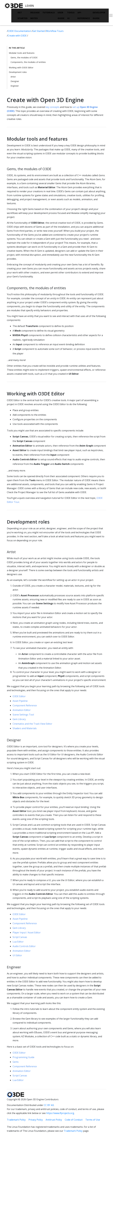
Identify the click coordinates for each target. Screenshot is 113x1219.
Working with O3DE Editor (21, 67)
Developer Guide (99, 15)
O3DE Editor (19, 696)
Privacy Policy (35, 1119)
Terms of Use (92, 1119)
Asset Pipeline (20, 700)
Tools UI (71, 15)
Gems (16, 1061)
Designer (15, 81)
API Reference (83, 15)
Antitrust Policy (54, 1119)
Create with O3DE (17, 35)
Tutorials (48, 12)
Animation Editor (22, 710)
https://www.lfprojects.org (60, 1113)
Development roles (18, 72)
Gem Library (19, 719)
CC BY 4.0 (49, 1105)
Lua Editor (18, 941)
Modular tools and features (21, 53)
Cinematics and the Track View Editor (32, 723)
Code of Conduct (74, 1119)
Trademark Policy (16, 1119)
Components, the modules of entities (28, 62)
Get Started (23, 15)
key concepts (52, 107)
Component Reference (25, 705)
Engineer (15, 85)
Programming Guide (23, 1057)
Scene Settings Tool (23, 714)
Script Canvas (20, 937)
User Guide (61, 15)
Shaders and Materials (25, 728)
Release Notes (35, 15)
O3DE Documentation (20, 31)
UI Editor (17, 955)
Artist (13, 76)
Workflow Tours (55, 31)
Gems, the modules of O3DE (24, 57)
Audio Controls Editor (24, 946)
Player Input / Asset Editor (27, 932)
